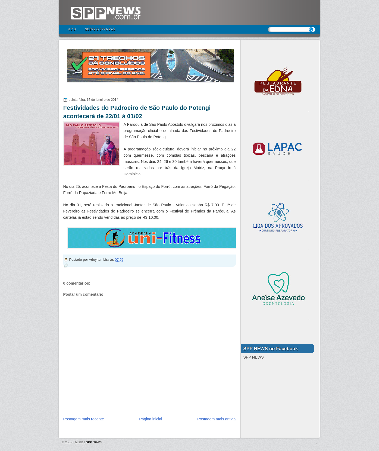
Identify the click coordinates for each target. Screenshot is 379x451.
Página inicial (150, 419)
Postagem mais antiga (216, 419)
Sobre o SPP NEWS (100, 29)
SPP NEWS (94, 442)
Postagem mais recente (83, 419)
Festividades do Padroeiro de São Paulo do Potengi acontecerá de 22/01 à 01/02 (137, 112)
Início (71, 29)
